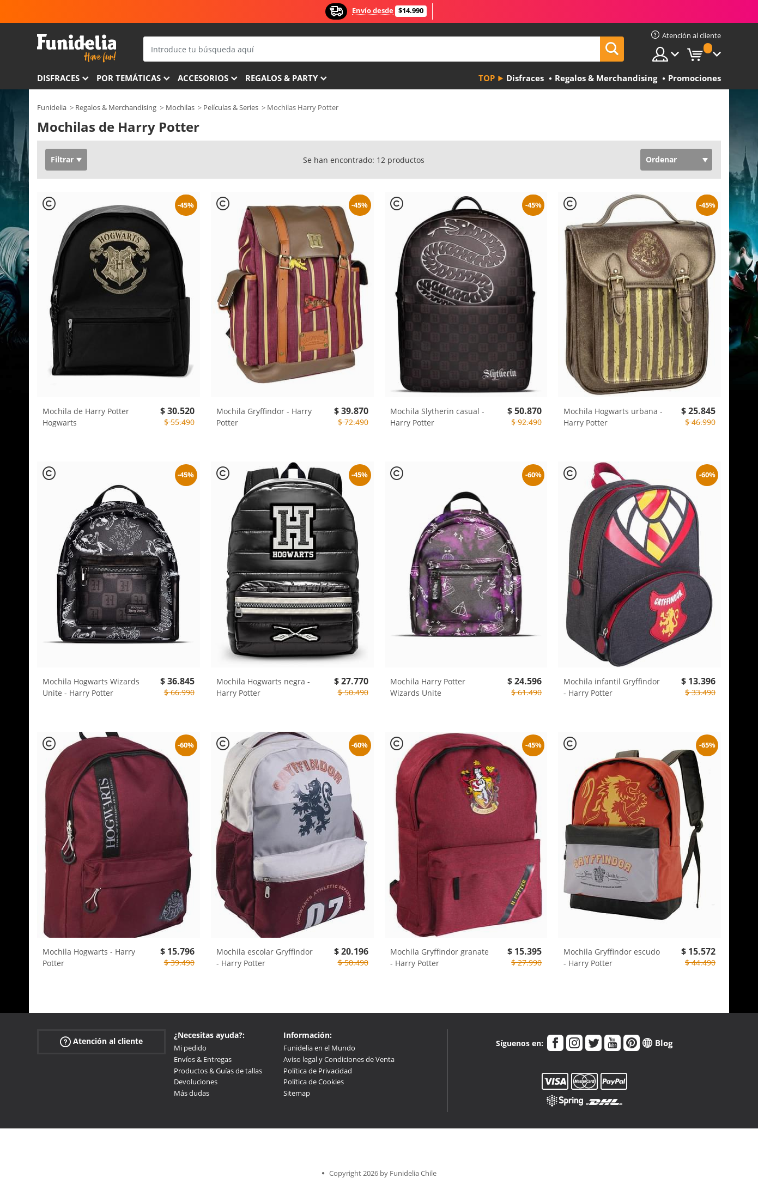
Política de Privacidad (317, 1071)
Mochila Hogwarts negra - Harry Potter (263, 687)
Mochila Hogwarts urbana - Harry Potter (613, 417)
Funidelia (51, 107)
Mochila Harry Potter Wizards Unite (427, 687)
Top (486, 77)
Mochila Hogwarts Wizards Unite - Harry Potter (91, 687)
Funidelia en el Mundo (319, 1048)
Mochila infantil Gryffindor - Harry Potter (611, 687)
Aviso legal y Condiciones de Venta (339, 1059)
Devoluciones (195, 1081)
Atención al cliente (101, 1041)
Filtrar (62, 159)
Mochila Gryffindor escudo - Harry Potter (611, 957)
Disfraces (58, 77)
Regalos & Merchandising (115, 107)
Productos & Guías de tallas (218, 1071)
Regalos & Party (281, 77)
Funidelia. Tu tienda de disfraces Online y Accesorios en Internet (76, 48)
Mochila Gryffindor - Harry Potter (264, 417)
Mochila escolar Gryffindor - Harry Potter (264, 957)
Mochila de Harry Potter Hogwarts (86, 417)
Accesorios (203, 77)
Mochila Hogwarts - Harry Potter (89, 957)
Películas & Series (230, 107)
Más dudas (191, 1093)
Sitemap (296, 1093)
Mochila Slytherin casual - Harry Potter (437, 417)
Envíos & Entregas (203, 1059)
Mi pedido (190, 1048)
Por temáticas (128, 77)
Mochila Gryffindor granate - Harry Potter (439, 957)
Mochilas (180, 107)
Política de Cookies (313, 1081)
